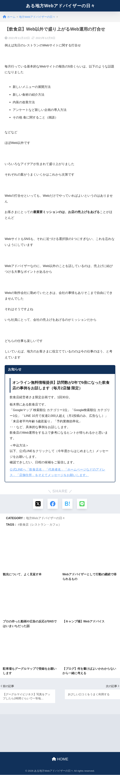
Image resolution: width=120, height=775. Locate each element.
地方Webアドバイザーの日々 (45, 518)
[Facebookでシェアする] (53, 504)
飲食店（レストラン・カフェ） (40, 524)
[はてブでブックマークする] (67, 504)
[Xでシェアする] (38, 504)
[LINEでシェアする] (82, 504)
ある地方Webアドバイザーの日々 (60, 5)
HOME (60, 759)
